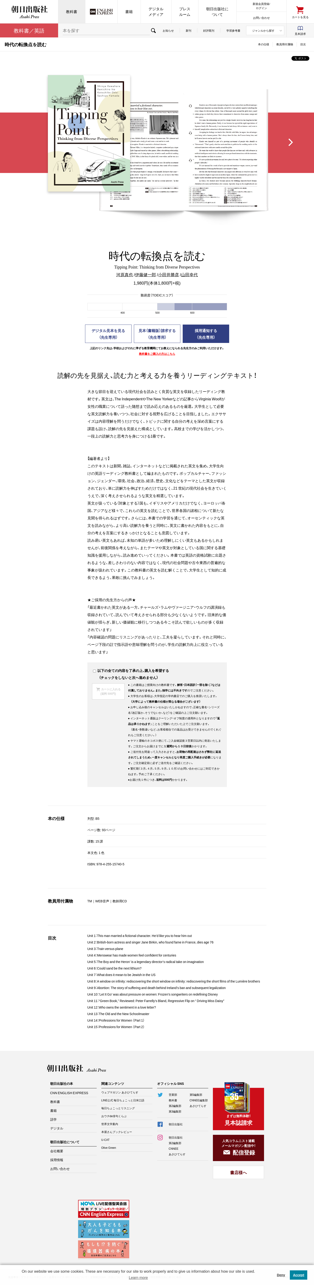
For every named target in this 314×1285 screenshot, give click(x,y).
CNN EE (101, 11)
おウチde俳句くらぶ (114, 1116)
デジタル (56, 1128)
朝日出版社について (217, 11)
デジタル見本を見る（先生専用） (108, 334)
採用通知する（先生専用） (206, 334)
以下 (98, 670)
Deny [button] (281, 1275)
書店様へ (238, 1172)
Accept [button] (298, 1275)
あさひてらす (198, 1106)
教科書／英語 (29, 30)
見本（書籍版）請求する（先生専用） (157, 334)
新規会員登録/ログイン (261, 6)
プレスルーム (184, 11)
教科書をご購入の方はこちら (157, 354)
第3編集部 (175, 1111)
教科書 (71, 11)
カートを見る (300, 17)
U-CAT (105, 1140)
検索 (153, 30)
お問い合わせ (261, 18)
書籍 (129, 11)
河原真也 (124, 274)
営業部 (173, 1094)
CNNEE (173, 1148)
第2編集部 (175, 1106)
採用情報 (56, 1159)
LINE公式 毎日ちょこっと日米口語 (123, 1100)
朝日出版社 (29, 11)
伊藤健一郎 (145, 274)
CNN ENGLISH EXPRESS (69, 1092)
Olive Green (108, 1148)
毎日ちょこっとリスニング (118, 1108)
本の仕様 (263, 44)
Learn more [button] (138, 1278)
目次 (303, 44)
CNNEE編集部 (199, 1100)
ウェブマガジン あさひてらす (119, 1092)
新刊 (188, 30)
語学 (53, 1119)
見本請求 (300, 34)
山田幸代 (189, 274)
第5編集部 (196, 1094)
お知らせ (168, 30)
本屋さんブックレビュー (116, 1132)
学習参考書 (233, 30)
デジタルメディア (156, 11)
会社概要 (56, 1151)
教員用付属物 (284, 44)
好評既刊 (208, 30)
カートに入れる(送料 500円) (110, 691)
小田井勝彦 (168, 274)
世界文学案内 (109, 1124)
